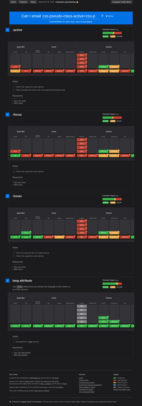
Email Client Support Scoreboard (90, 385)
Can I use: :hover (20, 267)
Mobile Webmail (70, 52)
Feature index (83, 380)
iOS (26, 52)
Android (59, 52)
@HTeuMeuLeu (34, 378)
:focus (72, 21)
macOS (15, 52)
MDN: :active (18, 103)
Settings (109, 16)
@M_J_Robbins (45, 384)
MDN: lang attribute (20, 355)
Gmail (54, 47)
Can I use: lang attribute (22, 352)
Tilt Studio (55, 378)
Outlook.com (114, 52)
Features (23, 2)
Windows (81, 52)
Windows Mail (92, 52)
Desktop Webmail (37, 51)
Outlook (109, 47)
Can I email (31, 16)
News (33, 2)
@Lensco (55, 381)
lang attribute (87, 21)
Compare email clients (86, 382)
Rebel (65, 384)
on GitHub (59, 387)
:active (67, 21)
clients (121, 2)
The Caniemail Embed (86, 392)
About (117, 29)
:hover (77, 21)
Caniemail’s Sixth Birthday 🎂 (67, 2)
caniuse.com (28, 381)
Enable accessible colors (121, 389)
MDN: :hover (18, 269)
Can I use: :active (20, 101)
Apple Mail (20, 47)
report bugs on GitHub (41, 391)
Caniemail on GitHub (86, 389)
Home (13, 2)
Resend (23, 402)
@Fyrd (37, 381)
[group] (108, 33)
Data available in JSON (87, 387)
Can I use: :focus (20, 182)
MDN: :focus (18, 184)
